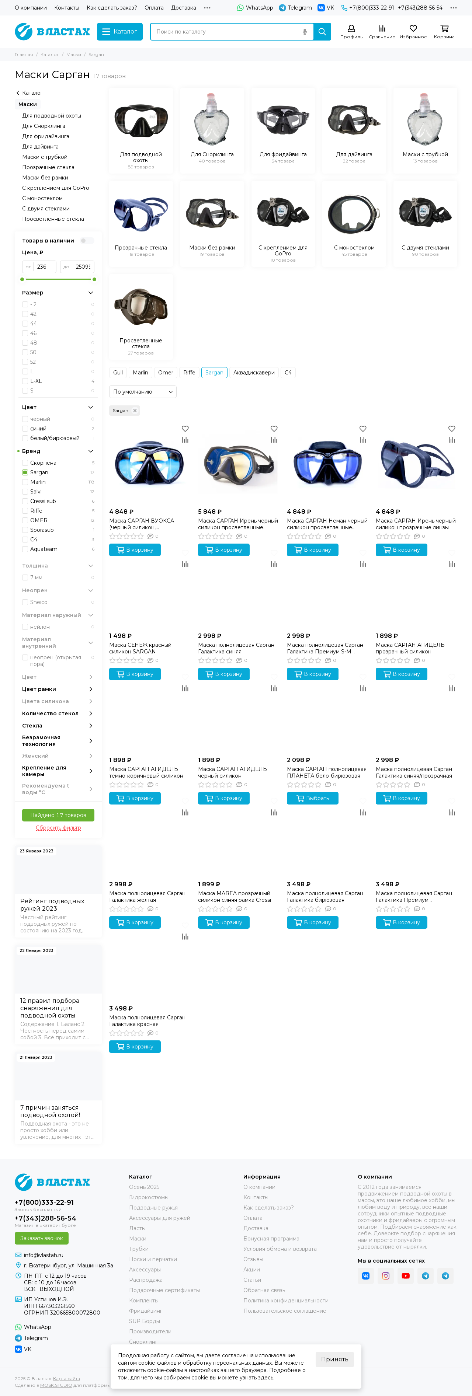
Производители (150, 1331)
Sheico (62, 602)
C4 (62, 539)
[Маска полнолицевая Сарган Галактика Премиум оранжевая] (416, 836)
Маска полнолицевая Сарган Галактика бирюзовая (325, 896)
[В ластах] (52, 32)
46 (62, 333)
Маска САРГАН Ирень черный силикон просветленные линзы (238, 524)
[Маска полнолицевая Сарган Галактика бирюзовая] (327, 836)
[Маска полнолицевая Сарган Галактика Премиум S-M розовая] (327, 588)
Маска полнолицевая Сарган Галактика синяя (236, 648)
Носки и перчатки (153, 1259)
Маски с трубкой (44, 157)
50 (62, 352)
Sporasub (62, 530)
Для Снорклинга (43, 126)
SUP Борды (144, 1321)
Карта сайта (66, 1378)
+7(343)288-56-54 (420, 7)
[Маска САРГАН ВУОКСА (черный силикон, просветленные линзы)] (150, 464)
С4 (288, 372)
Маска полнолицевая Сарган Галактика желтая (147, 896)
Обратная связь (264, 1290)
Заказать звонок (41, 1238)
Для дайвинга (40, 146)
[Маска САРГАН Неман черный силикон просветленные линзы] (327, 464)
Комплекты (144, 1300)
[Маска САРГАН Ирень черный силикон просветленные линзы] (239, 464)
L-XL (62, 381)
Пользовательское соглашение (284, 1311)
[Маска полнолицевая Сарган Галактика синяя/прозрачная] (416, 712)
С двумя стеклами (46, 208)
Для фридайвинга (45, 136)
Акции (251, 1269)
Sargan (214, 372)
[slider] (22, 279)
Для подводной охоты (51, 115)
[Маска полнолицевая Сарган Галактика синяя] (239, 588)
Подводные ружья (153, 1207)
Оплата (154, 7)
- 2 (62, 304)
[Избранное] (413, 32)
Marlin (140, 372)
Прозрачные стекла (48, 167)
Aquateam (62, 549)
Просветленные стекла (53, 219)
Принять (334, 1359)
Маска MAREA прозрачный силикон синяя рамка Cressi (234, 896)
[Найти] (322, 32)
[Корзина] (444, 32)
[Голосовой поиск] (304, 32)
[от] (45, 267)
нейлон (62, 627)
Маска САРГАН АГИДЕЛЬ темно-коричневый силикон (146, 772)
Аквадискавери (254, 372)
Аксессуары (145, 1269)
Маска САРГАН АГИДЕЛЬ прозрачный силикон (410, 648)
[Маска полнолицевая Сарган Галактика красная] (150, 960)
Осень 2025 (144, 1187)
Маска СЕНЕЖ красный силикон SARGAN (140, 648)
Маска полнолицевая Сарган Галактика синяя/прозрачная (414, 772)
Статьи (252, 1280)
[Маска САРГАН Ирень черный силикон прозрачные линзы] (416, 464)
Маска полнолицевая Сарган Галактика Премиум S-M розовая (325, 648)
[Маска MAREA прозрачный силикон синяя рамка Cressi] (239, 836)
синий (62, 428)
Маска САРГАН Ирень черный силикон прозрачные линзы (416, 524)
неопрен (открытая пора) (62, 660)
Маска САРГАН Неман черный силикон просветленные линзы (327, 524)
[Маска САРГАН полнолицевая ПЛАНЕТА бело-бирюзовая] (327, 712)
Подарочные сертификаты (164, 1290)
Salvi (62, 491)
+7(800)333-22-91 (367, 7)
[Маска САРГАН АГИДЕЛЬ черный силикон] (239, 712)
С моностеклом (42, 198)
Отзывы (253, 1259)
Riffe (189, 372)
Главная (24, 54)
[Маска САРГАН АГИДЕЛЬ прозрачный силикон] (416, 588)
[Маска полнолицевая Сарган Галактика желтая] (150, 836)
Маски (73, 54)
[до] (83, 267)
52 (62, 362)
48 (62, 342)
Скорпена (62, 463)
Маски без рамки (45, 177)
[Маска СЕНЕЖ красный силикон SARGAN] (150, 588)
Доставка (183, 7)
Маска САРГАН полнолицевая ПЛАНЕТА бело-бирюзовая (327, 772)
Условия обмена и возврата (280, 1249)
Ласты (137, 1228)
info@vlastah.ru (43, 1255)
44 (62, 323)
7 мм (62, 577)
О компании (31, 7)
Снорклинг (143, 1342)
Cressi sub (62, 501)
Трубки (139, 1249)
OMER (62, 520)
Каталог (50, 54)
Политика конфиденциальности (286, 1300)
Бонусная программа (271, 1238)
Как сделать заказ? (112, 7)
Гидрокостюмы (149, 1197)
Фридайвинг (145, 1311)
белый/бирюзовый (62, 438)
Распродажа (146, 1280)
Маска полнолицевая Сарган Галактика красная (147, 1020)
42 (62, 314)
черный (62, 419)
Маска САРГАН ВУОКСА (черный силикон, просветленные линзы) (141, 524)
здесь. (266, 1377)
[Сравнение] (382, 32)
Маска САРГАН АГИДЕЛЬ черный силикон (232, 772)
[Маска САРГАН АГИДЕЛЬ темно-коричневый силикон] (150, 712)
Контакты (66, 7)
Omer (165, 372)
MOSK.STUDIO (56, 1385)
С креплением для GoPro (55, 188)
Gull (118, 372)
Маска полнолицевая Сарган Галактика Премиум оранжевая (414, 896)
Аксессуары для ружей (159, 1218)
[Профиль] (351, 32)
